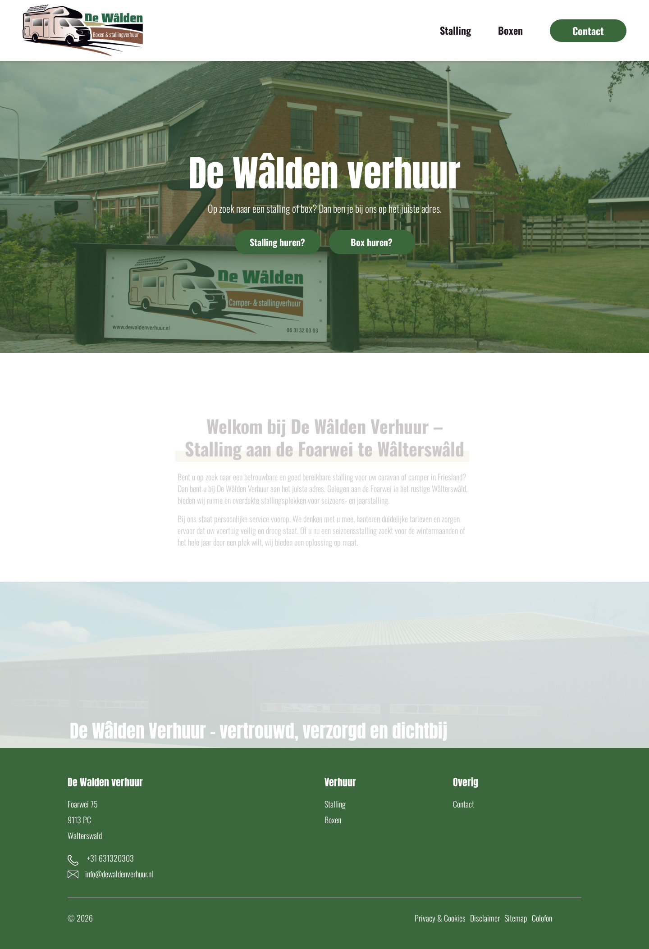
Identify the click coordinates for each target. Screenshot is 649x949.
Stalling (335, 804)
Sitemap (515, 918)
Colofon (542, 918)
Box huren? (372, 242)
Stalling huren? (277, 242)
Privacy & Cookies (440, 918)
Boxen (332, 820)
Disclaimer (485, 918)
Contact (463, 804)
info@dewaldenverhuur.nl (119, 874)
